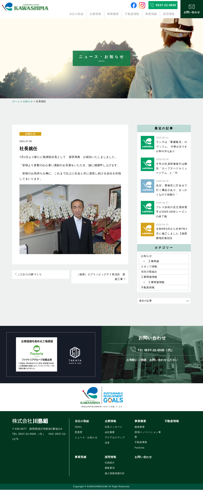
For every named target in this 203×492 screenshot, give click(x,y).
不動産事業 (141, 444)
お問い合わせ (143, 459)
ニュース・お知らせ (86, 439)
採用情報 (169, 14)
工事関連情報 (149, 278)
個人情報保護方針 (115, 475)
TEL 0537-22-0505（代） (156, 352)
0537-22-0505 (166, 5)
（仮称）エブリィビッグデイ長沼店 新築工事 (100, 277)
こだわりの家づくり (28, 274)
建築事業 (140, 429)
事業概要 (113, 14)
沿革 (107, 445)
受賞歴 (78, 434)
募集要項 (110, 470)
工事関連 (153, 261)
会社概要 (110, 434)
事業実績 (151, 14)
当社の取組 (76, 14)
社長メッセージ (113, 429)
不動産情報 (132, 14)
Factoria (139, 449)
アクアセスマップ (115, 439)
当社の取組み (149, 273)
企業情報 (95, 14)
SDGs (78, 429)
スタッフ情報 (149, 267)
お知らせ (30, 133)
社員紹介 (110, 465)
